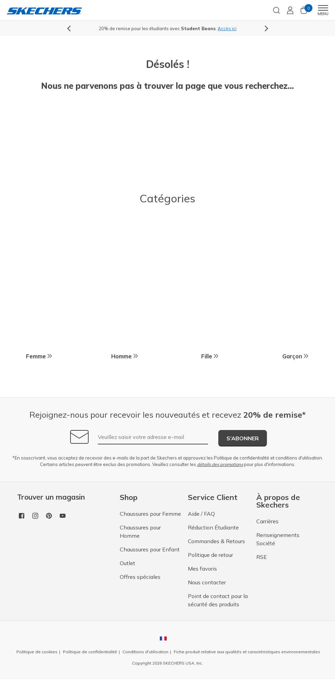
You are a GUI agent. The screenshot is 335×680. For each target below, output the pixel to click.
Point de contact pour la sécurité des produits (218, 600)
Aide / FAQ (201, 514)
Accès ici (227, 28)
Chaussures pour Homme (140, 532)
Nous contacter (207, 583)
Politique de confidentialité (241, 458)
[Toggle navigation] (323, 7)
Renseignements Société (277, 539)
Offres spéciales (140, 577)
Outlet (127, 563)
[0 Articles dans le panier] (303, 12)
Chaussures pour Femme (150, 514)
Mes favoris (202, 569)
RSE (261, 557)
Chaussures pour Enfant (150, 550)
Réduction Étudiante (213, 528)
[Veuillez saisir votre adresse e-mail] (153, 438)
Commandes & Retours (216, 541)
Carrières (267, 521)
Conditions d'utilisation (145, 652)
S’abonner (243, 439)
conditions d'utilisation (298, 458)
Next (265, 28)
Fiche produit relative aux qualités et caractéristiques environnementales (247, 652)
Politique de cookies (36, 652)
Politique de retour (210, 555)
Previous (70, 28)
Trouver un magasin (51, 497)
